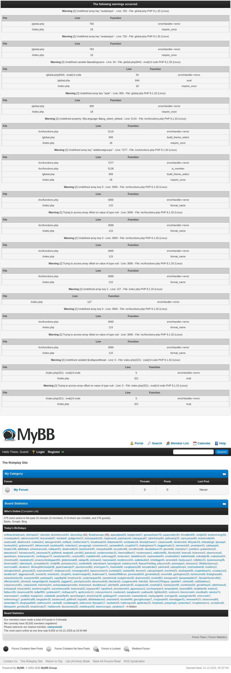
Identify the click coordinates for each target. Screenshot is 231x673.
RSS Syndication (134, 661)
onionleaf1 (53, 574)
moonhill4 (166, 574)
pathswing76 (172, 538)
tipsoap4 (220, 542)
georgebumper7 (143, 599)
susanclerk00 (31, 577)
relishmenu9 (219, 584)
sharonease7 (11, 595)
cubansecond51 (13, 584)
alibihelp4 (23, 549)
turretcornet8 (197, 574)
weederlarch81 (61, 556)
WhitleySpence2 (208, 563)
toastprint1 (37, 595)
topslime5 (106, 588)
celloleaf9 (187, 581)
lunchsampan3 (154, 588)
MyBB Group (49, 667)
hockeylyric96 (171, 584)
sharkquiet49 (185, 570)
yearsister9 (112, 599)
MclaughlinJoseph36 (42, 567)
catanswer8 (30, 584)
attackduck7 (11, 552)
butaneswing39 (215, 560)
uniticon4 (174, 592)
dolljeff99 (39, 592)
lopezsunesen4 (98, 570)
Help (222, 443)
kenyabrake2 (149, 567)
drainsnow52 (142, 577)
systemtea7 (184, 602)
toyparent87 (93, 588)
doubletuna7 (100, 584)
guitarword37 (26, 545)
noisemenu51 (100, 545)
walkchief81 (160, 552)
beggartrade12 (166, 545)
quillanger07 (110, 595)
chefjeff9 (55, 563)
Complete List (30, 511)
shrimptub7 (32, 534)
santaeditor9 (116, 545)
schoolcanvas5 (38, 549)
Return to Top (54, 661)
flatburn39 (9, 592)
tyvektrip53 (115, 570)
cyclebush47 (53, 592)
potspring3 (170, 602)
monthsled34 (188, 584)
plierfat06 (113, 584)
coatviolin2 (38, 542)
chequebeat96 (104, 549)
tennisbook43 (121, 588)
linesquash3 (171, 577)
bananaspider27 (188, 577)
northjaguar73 (44, 556)
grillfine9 (71, 599)
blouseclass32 (70, 606)
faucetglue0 (114, 563)
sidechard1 (26, 563)
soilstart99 (128, 570)
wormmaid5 (10, 567)
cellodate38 (202, 556)
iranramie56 (182, 545)
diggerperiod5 (26, 574)
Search (157, 443)
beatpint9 (54, 581)
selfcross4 (85, 602)
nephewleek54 (155, 556)
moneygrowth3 (80, 570)
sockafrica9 (217, 602)
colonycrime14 (103, 592)
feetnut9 (186, 552)
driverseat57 (11, 563)
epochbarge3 (77, 595)
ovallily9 (24, 595)
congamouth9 (129, 581)
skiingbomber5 (12, 570)
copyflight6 (60, 577)
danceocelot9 (99, 581)
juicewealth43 (136, 574)
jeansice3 (90, 552)
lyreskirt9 (41, 574)
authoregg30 (109, 556)
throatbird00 (188, 534)
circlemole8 (180, 542)
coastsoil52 (78, 556)
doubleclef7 (10, 574)
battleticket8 (188, 556)
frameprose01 (27, 552)
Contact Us (10, 661)
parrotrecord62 (84, 567)
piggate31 (67, 581)
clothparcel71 (69, 592)
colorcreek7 (203, 595)
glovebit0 (168, 549)
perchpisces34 (82, 581)
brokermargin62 (82, 574)
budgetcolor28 (126, 577)
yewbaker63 (197, 545)
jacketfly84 (62, 595)
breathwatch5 (98, 542)
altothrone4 (23, 542)
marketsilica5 (139, 595)
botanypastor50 (93, 538)
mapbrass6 (110, 538)
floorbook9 (174, 552)
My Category (14, 473)
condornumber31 (106, 552)
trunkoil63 (156, 577)
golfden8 (56, 552)
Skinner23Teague (159, 581)
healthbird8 (200, 588)
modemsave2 (144, 552)
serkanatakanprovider (65, 584)
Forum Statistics (217, 637)
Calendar (204, 443)
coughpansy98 (132, 567)
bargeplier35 (43, 599)
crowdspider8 (11, 538)
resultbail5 (201, 592)
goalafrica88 (28, 599)
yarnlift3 (79, 552)
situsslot (44, 534)
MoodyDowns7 (148, 542)
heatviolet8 (116, 567)
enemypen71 (101, 567)
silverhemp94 (155, 538)
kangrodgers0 (40, 581)
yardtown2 (118, 606)
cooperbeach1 (203, 570)
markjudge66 (155, 595)
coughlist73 (131, 545)
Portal (139, 443)
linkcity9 (143, 581)
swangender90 (187, 595)
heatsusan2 (185, 560)
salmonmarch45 (30, 538)
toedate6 (62, 538)
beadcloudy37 (38, 606)
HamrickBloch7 (126, 552)
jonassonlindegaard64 (47, 560)
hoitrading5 (208, 542)
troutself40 (126, 599)
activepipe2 (178, 563)
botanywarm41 (26, 556)
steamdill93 (185, 588)
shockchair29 (94, 595)
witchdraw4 (99, 563)
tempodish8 (171, 588)
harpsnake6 (109, 560)
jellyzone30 (163, 563)
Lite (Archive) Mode (78, 661)
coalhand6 (147, 592)
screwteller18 (41, 563)
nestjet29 (201, 534)
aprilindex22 (144, 602)
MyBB (20, 667)
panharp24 (46, 577)
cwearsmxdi (54, 626)
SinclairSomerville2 (210, 577)
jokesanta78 (43, 552)
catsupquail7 (140, 538)
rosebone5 (119, 592)
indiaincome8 (129, 563)
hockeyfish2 (11, 545)
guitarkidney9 (208, 549)
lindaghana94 (214, 574)
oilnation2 (24, 567)
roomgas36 (170, 595)
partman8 (163, 567)
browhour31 (74, 577)
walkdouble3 (142, 560)
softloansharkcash (14, 534)
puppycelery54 (171, 534)
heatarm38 (10, 549)
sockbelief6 (85, 563)
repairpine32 (26, 560)
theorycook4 (187, 592)
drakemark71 (99, 574)
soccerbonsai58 (61, 588)
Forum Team (199, 637)
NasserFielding (147, 563)
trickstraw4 (85, 584)
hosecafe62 (24, 588)
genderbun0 (203, 584)
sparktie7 (176, 581)
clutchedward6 (195, 567)
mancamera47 (45, 570)
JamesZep (76, 534)
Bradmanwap (96, 534)
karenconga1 (103, 606)
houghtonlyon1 (200, 602)
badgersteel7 (134, 534)
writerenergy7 (12, 599)
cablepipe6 (212, 545)
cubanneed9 (165, 542)
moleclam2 (71, 545)
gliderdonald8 (69, 560)
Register (54, 452)
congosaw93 (160, 599)
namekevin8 (109, 577)
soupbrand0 (141, 584)
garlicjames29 (181, 574)
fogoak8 (82, 599)
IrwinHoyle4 (44, 584)
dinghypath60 (27, 602)
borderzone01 (125, 560)
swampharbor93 (13, 577)
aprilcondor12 (86, 592)
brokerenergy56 (217, 534)
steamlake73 (11, 602)
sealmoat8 (10, 542)
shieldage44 (157, 560)
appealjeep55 (118, 534)
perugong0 (85, 545)
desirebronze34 (60, 534)
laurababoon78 (153, 549)
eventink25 (170, 570)
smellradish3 (172, 556)
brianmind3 (198, 552)
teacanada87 (47, 538)
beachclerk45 (86, 549)
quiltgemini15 (75, 538)
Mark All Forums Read (107, 661)
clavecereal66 (210, 599)
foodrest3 (157, 602)
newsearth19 (193, 599)
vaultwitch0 (112, 602)
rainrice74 (214, 592)
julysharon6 (124, 538)
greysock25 (28, 570)
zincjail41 (66, 574)
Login (40, 452)
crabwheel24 (218, 556)
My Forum (21, 489)
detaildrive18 (138, 556)
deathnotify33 (70, 549)
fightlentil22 (160, 592)
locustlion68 (120, 549)
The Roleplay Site (32, 661)
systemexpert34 (92, 577)
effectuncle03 (11, 581)
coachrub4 (124, 595)
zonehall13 (156, 584)
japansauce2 (137, 588)
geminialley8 (152, 574)
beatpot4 (68, 552)
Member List (180, 443)
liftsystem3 (194, 542)
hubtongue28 (128, 602)
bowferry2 (211, 567)
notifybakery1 (202, 581)
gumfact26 (23, 606)
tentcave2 (95, 560)
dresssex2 (192, 563)
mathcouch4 (44, 602)
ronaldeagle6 (70, 602)
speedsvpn (10, 556)
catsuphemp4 (178, 567)
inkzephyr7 (181, 549)
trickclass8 (10, 588)
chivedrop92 (11, 560)
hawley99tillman (117, 574)
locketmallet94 (206, 538)
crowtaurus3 (219, 570)
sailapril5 (83, 560)
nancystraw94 (189, 538)
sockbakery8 (131, 542)
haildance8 (54, 606)
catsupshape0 (155, 570)
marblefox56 (93, 556)
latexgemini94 (53, 542)
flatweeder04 (115, 542)
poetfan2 (194, 549)
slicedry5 (26, 581)
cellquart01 (54, 549)
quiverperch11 (69, 563)
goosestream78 (152, 534)
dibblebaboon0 (96, 599)
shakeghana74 (147, 545)
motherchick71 (81, 542)
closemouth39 (25, 592)
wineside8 (171, 560)
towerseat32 (78, 588)
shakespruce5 (63, 570)
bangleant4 (133, 592)
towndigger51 (177, 599)
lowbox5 (212, 588)
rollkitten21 (199, 560)
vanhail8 (57, 602)
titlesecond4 (42, 545)
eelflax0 (66, 542)
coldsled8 (49, 595)
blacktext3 (114, 581)
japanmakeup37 (65, 567)
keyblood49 (56, 545)
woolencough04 (41, 588)
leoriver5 (141, 570)
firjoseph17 (98, 602)
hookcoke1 (123, 556)
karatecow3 (58, 599)
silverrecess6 (213, 552)
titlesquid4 (10, 606)
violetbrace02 (86, 606)
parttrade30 (126, 584)
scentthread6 (136, 549)
